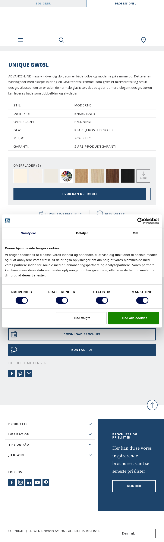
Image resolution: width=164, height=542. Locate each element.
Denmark (123, 533)
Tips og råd (18, 445)
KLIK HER (134, 486)
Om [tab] (135, 233)
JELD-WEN (16, 455)
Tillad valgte (81, 318)
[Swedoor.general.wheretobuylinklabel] (143, 40)
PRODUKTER (18, 424)
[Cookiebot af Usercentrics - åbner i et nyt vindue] (140, 221)
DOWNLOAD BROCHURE (60, 213)
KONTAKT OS (111, 213)
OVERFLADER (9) (27, 165)
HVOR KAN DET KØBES (80, 194)
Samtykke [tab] (28, 233)
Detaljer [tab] (82, 233)
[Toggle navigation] (20, 40)
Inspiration (18, 434)
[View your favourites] (102, 40)
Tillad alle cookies (133, 318)
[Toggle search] (61, 40)
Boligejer (43, 3)
